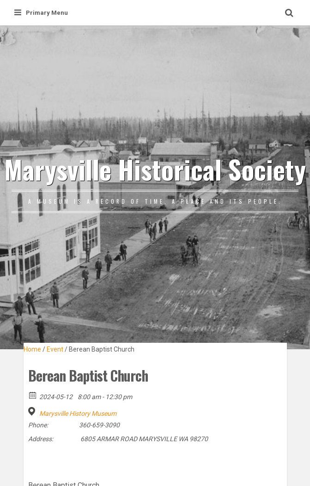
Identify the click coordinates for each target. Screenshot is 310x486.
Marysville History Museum (77, 413)
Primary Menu (41, 12)
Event (55, 349)
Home (32, 349)
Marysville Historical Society (155, 169)
